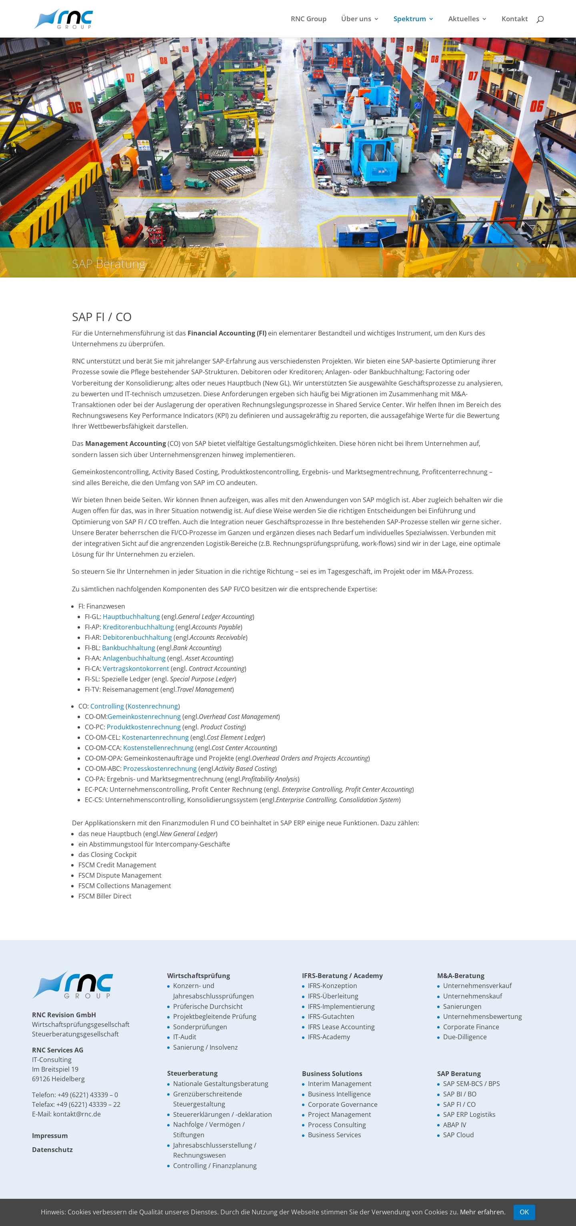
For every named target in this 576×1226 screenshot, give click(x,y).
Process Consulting (337, 1124)
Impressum (50, 1135)
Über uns (356, 19)
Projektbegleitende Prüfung (214, 1016)
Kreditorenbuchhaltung (138, 627)
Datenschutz (52, 1149)
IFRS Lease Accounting (341, 1026)
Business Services (334, 1134)
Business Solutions (332, 1073)
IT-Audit (184, 1036)
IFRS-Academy (329, 1036)
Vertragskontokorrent (136, 668)
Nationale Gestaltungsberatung (220, 1083)
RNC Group (309, 19)
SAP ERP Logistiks (469, 1114)
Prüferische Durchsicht (208, 1006)
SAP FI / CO (459, 1104)
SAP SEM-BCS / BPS (471, 1083)
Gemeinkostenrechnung (144, 716)
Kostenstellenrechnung (158, 747)
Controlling (107, 706)
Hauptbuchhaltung (131, 616)
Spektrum (410, 19)
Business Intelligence (339, 1094)
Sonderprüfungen (200, 1026)
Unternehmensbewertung (482, 1016)
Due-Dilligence (465, 1036)
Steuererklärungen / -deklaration (222, 1114)
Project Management (339, 1114)
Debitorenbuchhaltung (137, 637)
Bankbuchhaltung (128, 647)
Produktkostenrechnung (144, 727)
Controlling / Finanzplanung (215, 1165)
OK (524, 1212)
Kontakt (515, 19)
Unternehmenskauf (472, 996)
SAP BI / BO (459, 1094)
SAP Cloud (458, 1134)
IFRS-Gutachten (331, 1016)
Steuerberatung (192, 1073)
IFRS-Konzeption (332, 985)
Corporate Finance (471, 1026)
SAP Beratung (459, 1073)
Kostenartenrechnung (155, 737)
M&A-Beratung (460, 975)
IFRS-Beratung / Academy (342, 975)
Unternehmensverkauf (477, 985)
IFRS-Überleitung (333, 996)
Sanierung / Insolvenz (205, 1047)
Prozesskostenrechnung (160, 768)
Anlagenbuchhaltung (134, 658)
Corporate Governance (343, 1104)
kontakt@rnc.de (77, 1114)
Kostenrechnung (153, 706)
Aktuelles (463, 19)
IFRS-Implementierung (341, 1006)
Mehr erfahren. (483, 1212)
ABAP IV (454, 1124)
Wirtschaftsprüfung (198, 975)
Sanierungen (462, 1006)
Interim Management (340, 1083)
